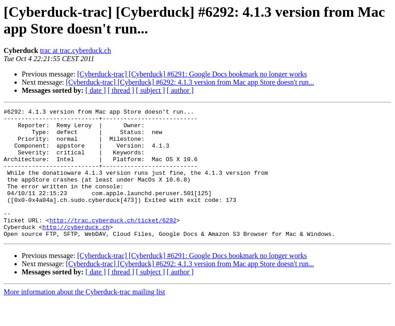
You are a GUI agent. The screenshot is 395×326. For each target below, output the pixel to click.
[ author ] (180, 90)
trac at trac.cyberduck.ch (75, 50)
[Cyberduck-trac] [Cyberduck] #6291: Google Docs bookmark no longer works (192, 74)
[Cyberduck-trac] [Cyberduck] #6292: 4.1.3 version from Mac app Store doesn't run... (190, 82)
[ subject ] (150, 90)
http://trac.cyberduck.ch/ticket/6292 (112, 243)
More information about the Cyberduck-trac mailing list (84, 317)
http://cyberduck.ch (75, 251)
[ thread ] (121, 90)
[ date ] (95, 90)
